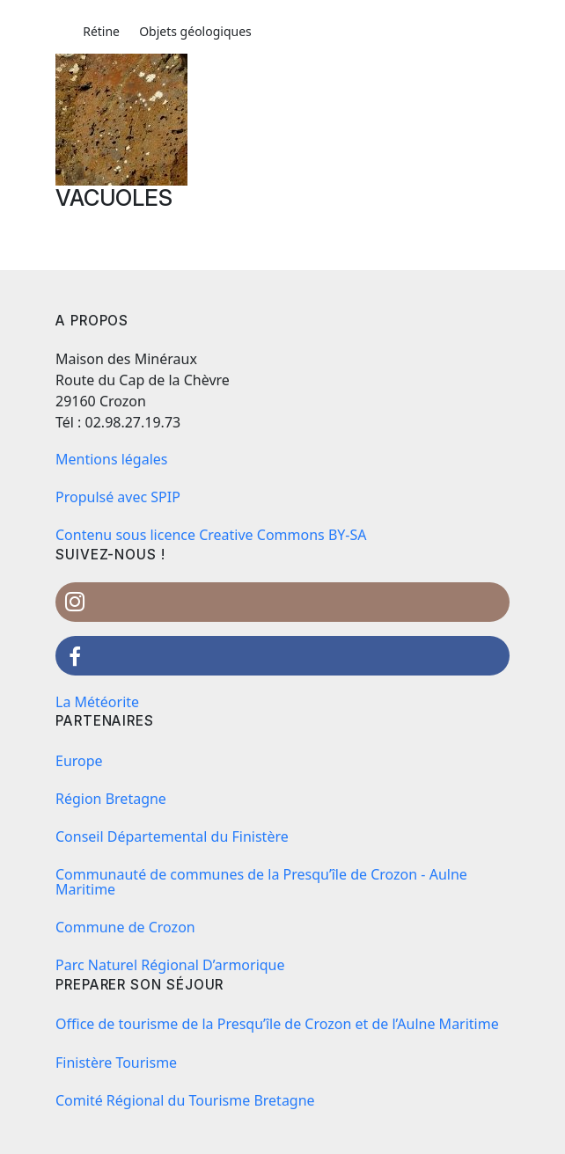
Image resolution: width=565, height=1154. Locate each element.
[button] (63, 31)
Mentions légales (111, 459)
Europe (79, 761)
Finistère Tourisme (116, 1062)
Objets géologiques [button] (195, 31)
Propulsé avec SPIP (117, 497)
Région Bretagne (110, 798)
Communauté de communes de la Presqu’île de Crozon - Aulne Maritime (261, 882)
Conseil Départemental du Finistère (172, 836)
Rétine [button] (101, 31)
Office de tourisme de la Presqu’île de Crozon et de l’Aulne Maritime (277, 1023)
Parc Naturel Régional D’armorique (170, 965)
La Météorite (97, 702)
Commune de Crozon (125, 927)
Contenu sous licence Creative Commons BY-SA (211, 534)
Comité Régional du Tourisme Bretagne (185, 1100)
